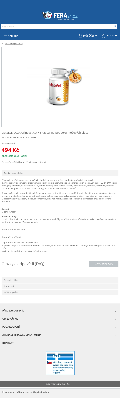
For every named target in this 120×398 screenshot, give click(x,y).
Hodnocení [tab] (8, 286)
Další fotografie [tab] (10, 292)
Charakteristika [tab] (10, 280)
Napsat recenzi (8, 143)
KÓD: (28, 137)
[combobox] (59, 26)
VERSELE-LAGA (17, 137)
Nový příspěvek (104, 264)
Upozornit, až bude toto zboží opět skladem (25, 392)
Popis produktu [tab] (13, 173)
